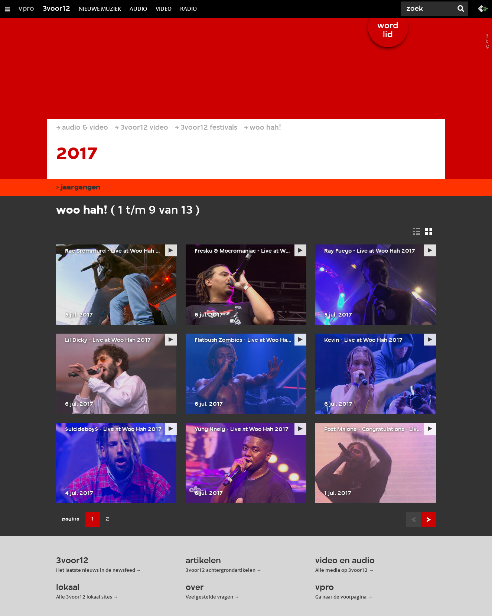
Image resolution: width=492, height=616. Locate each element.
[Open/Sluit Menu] (7, 9)
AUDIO (138, 9)
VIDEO (164, 9)
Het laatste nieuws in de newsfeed (95, 570)
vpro (26, 9)
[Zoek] (425, 8)
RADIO (188, 9)
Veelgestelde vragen (209, 597)
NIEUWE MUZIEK (100, 9)
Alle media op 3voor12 (341, 570)
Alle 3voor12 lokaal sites (84, 597)
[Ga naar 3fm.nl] (483, 8)
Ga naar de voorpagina (340, 597)
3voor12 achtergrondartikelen (220, 570)
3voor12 (56, 9)
